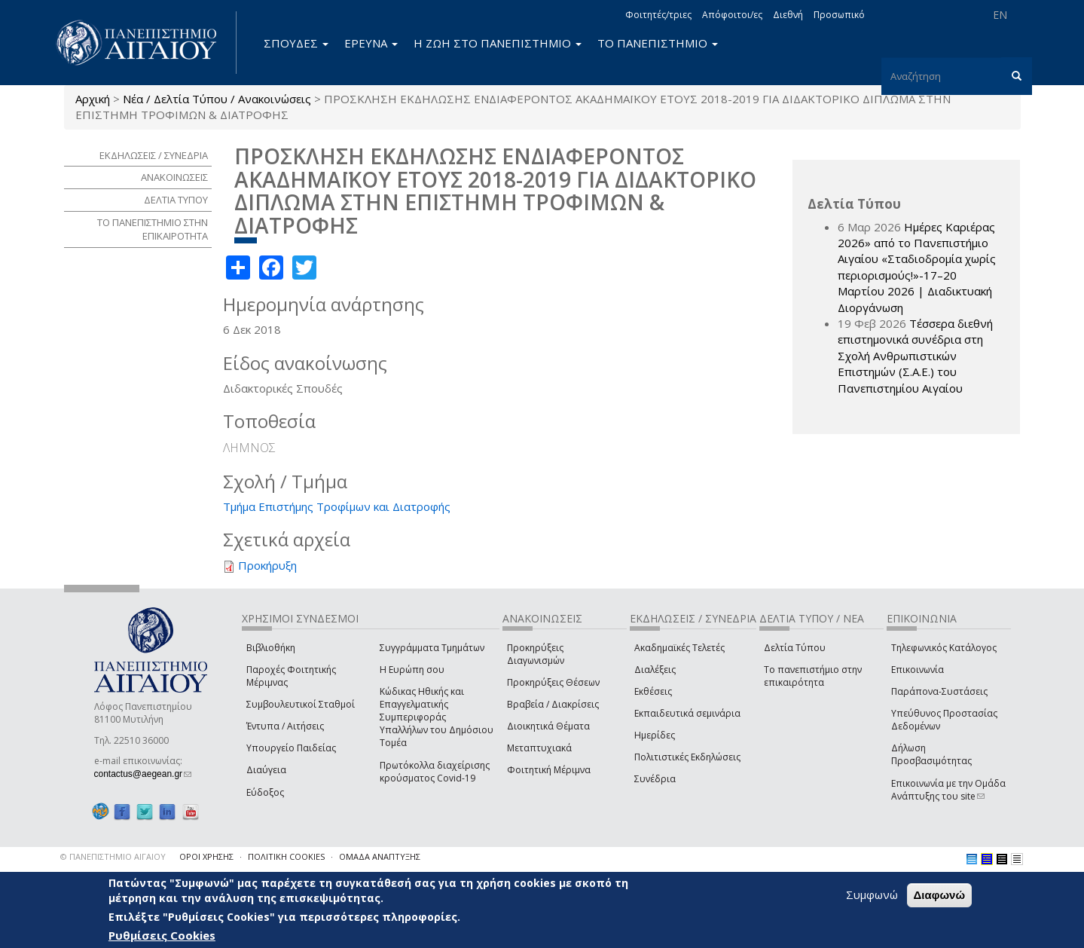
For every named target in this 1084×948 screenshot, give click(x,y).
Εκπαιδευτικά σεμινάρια (687, 713)
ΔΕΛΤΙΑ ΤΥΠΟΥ (176, 199)
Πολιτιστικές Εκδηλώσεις (687, 757)
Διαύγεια (266, 769)
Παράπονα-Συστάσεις (939, 691)
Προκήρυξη (267, 565)
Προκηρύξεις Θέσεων (553, 682)
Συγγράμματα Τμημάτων (432, 647)
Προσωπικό (839, 14)
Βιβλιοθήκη (270, 647)
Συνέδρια (655, 778)
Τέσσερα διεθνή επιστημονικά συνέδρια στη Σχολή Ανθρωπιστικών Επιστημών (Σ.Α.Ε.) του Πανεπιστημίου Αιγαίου (915, 356)
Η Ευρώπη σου (412, 669)
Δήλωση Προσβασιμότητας (931, 754)
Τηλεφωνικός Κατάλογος (944, 647)
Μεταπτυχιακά (539, 748)
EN (1000, 15)
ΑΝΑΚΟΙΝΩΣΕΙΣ (174, 177)
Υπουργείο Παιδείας (291, 748)
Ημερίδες (654, 735)
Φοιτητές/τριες (658, 14)
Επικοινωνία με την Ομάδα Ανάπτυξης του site (948, 790)
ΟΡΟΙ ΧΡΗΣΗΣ (206, 856)
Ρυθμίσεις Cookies (161, 935)
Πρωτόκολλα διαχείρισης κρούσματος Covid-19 (435, 771)
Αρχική (92, 98)
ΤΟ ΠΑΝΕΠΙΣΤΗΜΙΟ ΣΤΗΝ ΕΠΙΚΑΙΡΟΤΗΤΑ (152, 229)
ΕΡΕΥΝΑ (371, 42)
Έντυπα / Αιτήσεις (285, 726)
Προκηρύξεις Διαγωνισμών (535, 654)
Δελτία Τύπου (795, 647)
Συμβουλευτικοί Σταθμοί (300, 704)
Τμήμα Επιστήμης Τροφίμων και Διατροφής (336, 506)
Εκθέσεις (653, 691)
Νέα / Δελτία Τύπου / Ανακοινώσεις (217, 98)
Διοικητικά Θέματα (548, 726)
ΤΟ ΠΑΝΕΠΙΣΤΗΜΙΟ (657, 42)
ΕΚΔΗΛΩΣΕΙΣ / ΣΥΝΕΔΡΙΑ (153, 155)
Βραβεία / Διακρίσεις (553, 704)
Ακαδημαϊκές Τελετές (679, 647)
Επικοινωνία (917, 669)
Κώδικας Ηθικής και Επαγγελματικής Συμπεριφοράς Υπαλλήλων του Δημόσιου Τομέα (436, 717)
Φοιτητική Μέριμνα (549, 769)
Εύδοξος (265, 792)
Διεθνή (788, 14)
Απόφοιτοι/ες (732, 14)
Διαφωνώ (940, 894)
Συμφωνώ (872, 894)
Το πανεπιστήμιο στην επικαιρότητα (813, 676)
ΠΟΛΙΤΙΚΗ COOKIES (286, 856)
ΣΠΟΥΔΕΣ (296, 42)
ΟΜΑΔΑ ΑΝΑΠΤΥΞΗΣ (379, 856)
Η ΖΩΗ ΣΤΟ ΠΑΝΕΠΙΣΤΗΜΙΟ (498, 42)
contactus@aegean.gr (143, 774)
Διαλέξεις (655, 669)
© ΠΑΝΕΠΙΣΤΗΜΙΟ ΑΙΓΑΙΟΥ (113, 856)
